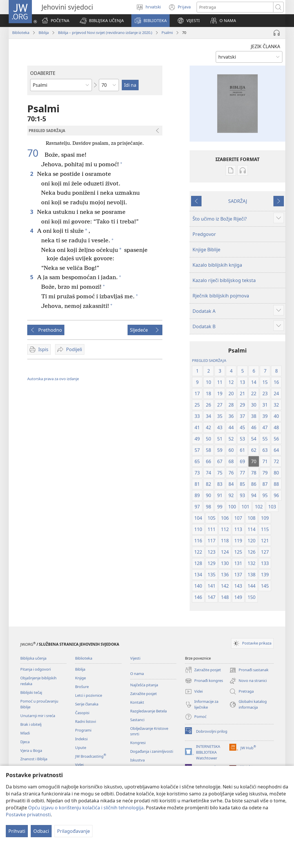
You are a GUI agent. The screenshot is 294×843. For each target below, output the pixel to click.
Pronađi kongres (204, 680)
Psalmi (167, 32)
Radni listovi (85, 721)
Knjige (80, 677)
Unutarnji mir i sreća (37, 715)
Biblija (44, 32)
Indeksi (81, 738)
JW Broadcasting (90, 756)
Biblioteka (20, 32)
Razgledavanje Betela (148, 711)
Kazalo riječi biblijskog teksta (224, 280)
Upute (80, 747)
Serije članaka (86, 704)
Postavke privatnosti (28, 814)
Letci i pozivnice (88, 695)
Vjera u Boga (31, 750)
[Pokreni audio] (276, 33)
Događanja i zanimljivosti (151, 751)
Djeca (25, 741)
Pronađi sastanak (248, 670)
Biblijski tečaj (31, 692)
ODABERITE (42, 73)
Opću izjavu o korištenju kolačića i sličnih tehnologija (86, 807)
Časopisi (82, 712)
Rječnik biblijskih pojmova (221, 296)
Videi (79, 764)
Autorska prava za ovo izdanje (53, 378)
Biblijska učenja (33, 658)
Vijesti (135, 658)
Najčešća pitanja (144, 684)
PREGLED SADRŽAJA (209, 360)
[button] (102, 20)
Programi (83, 730)
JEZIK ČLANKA (265, 46)
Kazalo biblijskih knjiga (217, 265)
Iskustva (137, 760)
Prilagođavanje (73, 831)
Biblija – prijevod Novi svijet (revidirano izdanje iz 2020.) (105, 32)
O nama (137, 673)
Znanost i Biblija (33, 758)
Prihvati (16, 831)
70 (35, 153)
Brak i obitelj (30, 724)
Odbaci (41, 831)
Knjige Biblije (206, 249)
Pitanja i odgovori (35, 669)
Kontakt (137, 702)
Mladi (25, 733)
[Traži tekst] (235, 7)
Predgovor (204, 234)
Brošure (82, 686)
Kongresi (138, 742)
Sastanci (137, 719)
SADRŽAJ (237, 201)
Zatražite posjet (143, 693)
